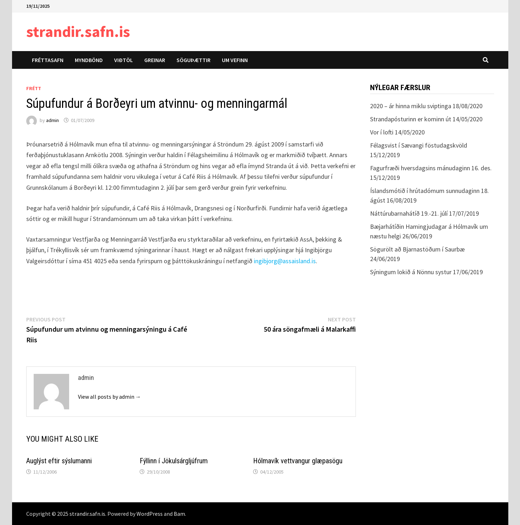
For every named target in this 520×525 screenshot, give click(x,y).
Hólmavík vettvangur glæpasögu (297, 461)
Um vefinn (235, 59)
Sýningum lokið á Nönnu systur (411, 272)
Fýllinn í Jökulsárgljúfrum (174, 461)
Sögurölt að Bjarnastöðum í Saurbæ (417, 249)
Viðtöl (123, 59)
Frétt (33, 88)
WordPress (149, 513)
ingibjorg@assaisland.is (285, 261)
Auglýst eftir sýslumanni (59, 461)
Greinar (154, 59)
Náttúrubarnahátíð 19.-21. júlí (409, 213)
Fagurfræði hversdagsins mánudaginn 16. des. (431, 168)
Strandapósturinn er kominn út (410, 119)
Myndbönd (89, 59)
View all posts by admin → (109, 396)
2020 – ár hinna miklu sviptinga (410, 106)
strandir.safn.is (78, 31)
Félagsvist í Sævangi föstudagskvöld (418, 145)
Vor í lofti (381, 132)
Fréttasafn (47, 59)
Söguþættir (194, 59)
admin (52, 120)
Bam (179, 513)
